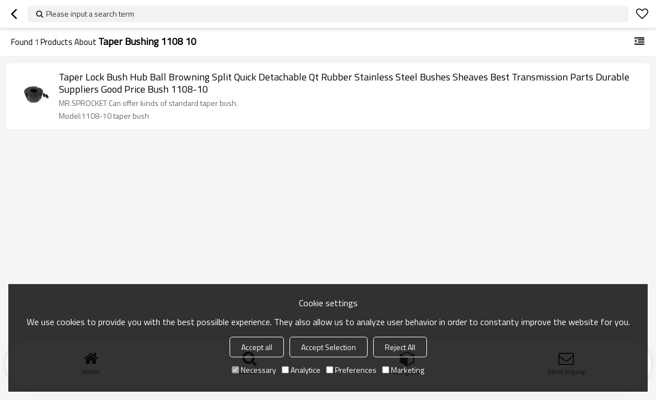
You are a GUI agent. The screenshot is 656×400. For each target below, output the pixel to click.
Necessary (254, 370)
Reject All (400, 347)
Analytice (301, 370)
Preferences (351, 370)
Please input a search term (90, 13)
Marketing (403, 370)
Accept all (256, 347)
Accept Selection (328, 347)
